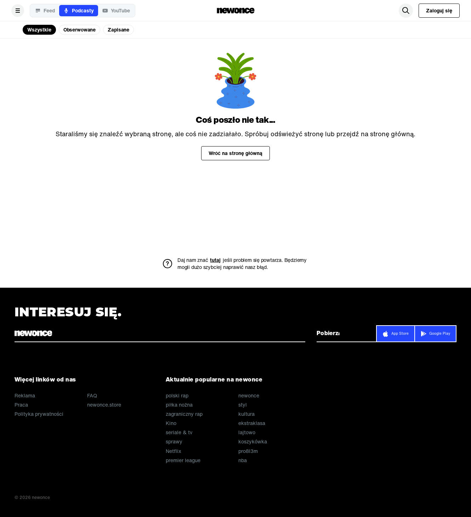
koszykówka (252, 441)
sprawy (174, 441)
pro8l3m (248, 451)
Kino (171, 423)
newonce (248, 395)
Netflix (173, 451)
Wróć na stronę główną (235, 153)
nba (242, 460)
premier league (183, 460)
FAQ (92, 395)
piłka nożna (179, 405)
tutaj (215, 260)
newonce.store (104, 405)
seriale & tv (179, 432)
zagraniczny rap (184, 414)
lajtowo (246, 432)
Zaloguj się (439, 10)
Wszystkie (39, 29)
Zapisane (118, 29)
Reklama (25, 395)
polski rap (177, 395)
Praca (21, 405)
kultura (246, 414)
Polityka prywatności (39, 414)
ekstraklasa (251, 423)
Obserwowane (79, 29)
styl (242, 405)
